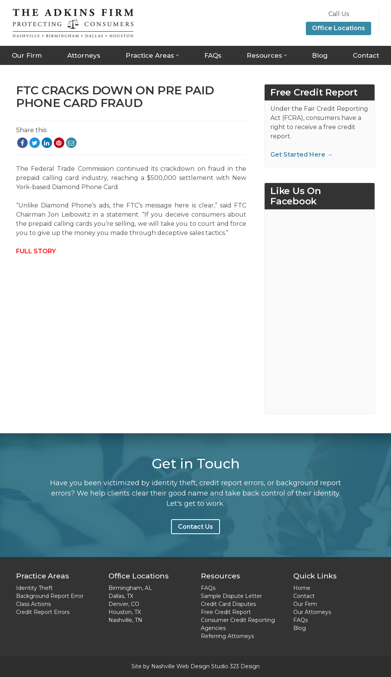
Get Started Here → (301, 154)
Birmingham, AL (130, 588)
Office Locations (338, 28)
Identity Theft (34, 588)
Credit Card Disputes (228, 604)
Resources (264, 55)
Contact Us (195, 526)
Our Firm (27, 55)
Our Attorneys (312, 612)
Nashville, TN (125, 620)
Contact (366, 55)
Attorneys (83, 55)
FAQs (212, 55)
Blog (320, 55)
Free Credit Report (226, 612)
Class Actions (33, 604)
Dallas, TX (120, 596)
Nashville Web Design (180, 666)
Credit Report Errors (42, 612)
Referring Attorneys (227, 636)
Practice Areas (150, 55)
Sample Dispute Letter (231, 596)
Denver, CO (123, 604)
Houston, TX (124, 612)
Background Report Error (50, 596)
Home (301, 588)
